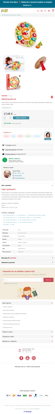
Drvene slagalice (37, 217)
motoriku (20, 136)
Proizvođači (6, 224)
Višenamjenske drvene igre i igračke (11, 15)
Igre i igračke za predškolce (26, 222)
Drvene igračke (22, 215)
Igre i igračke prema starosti (10, 220)
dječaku (13, 136)
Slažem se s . (11, 283)
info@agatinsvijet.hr (20, 178)
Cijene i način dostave (16, 123)
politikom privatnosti (13, 283)
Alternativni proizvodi (27, 262)
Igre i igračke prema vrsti (9, 215)
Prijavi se (48, 280)
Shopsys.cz (37, 408)
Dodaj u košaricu (21, 118)
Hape (13, 224)
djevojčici (6, 136)
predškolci (28, 136)
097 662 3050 (18, 175)
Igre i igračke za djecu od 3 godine (28, 220)
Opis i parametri (27, 185)
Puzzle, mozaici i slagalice (24, 217)
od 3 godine (36, 136)
